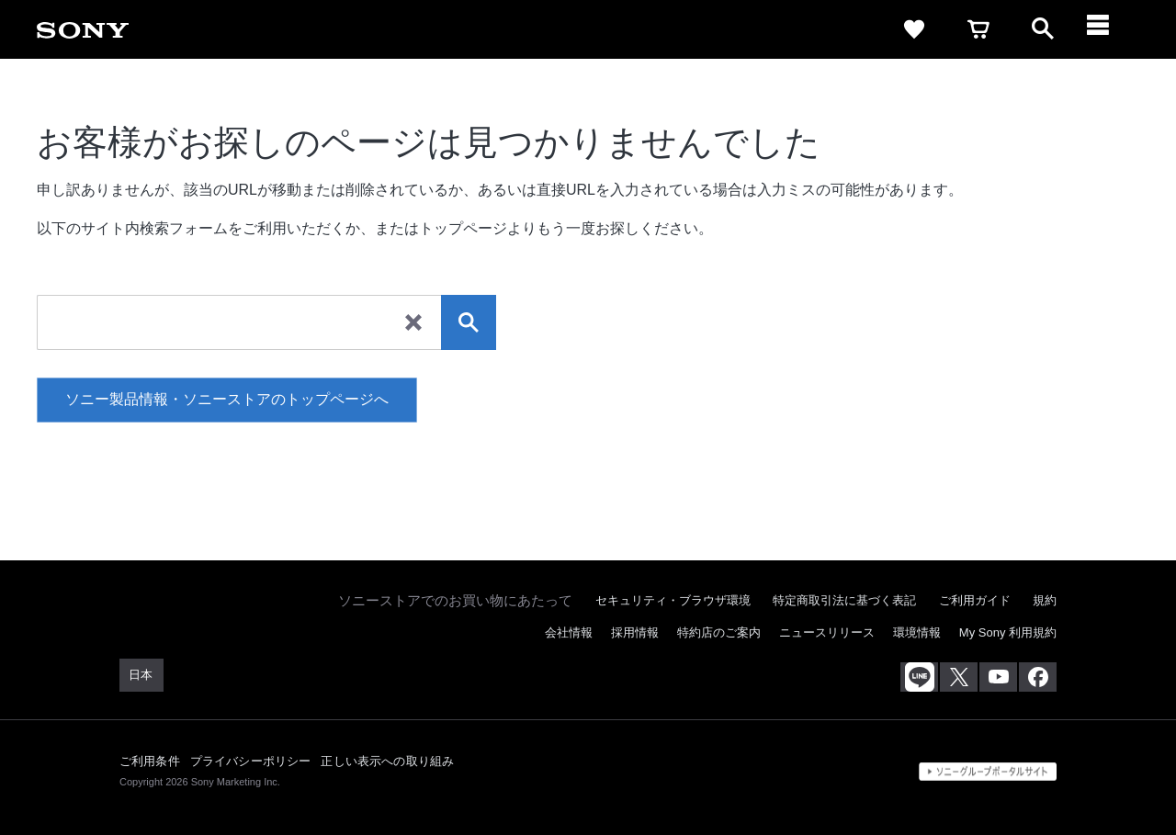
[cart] (978, 29)
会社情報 (569, 632)
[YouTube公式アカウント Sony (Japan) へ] (998, 677)
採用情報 (635, 632)
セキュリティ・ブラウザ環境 (673, 600)
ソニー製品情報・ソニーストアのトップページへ (227, 399)
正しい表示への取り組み (387, 761)
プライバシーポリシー (250, 761)
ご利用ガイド (975, 600)
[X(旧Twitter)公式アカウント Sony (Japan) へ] (959, 677)
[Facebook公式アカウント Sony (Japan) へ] (1038, 677)
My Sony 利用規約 (1008, 632)
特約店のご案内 (719, 632)
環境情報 (917, 632)
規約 (1045, 600)
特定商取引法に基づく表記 (844, 600)
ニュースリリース (827, 632)
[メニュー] (1107, 29)
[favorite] (914, 29)
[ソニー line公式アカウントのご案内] (919, 677)
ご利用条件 (149, 761)
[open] (1043, 29)
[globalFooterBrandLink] (988, 771)
